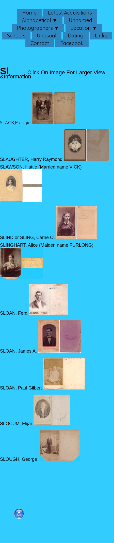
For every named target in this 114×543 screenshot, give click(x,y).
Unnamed (80, 20)
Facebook (72, 43)
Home (29, 12)
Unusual (46, 35)
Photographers (35, 28)
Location (81, 28)
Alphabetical (36, 20)
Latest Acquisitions (70, 12)
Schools (16, 35)
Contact (39, 43)
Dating (76, 35)
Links (101, 35)
